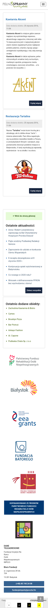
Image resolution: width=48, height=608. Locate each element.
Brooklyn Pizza (15, 319)
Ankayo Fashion (15, 330)
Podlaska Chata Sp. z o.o (19, 341)
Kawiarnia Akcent (16, 19)
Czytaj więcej (35, 103)
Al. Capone (13, 335)
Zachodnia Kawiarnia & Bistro (21, 308)
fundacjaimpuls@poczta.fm (24, 590)
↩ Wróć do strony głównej (24, 216)
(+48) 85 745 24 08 (24, 583)
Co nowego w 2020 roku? (19, 275)
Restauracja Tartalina (18, 116)
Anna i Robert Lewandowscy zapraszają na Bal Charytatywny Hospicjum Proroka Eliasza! (22, 233)
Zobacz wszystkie (34, 290)
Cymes (11, 314)
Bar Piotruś (13, 325)
